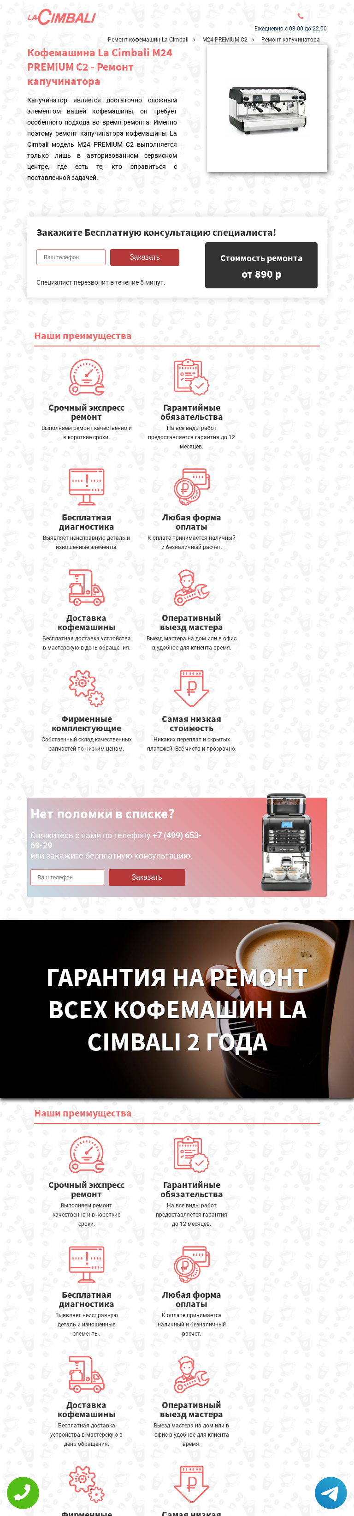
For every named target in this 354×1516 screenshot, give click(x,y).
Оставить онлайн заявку (175, 1465)
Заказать (145, 257)
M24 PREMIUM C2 (225, 39)
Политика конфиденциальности (82, 1486)
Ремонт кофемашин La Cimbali (148, 39)
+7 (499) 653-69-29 (169, 1490)
